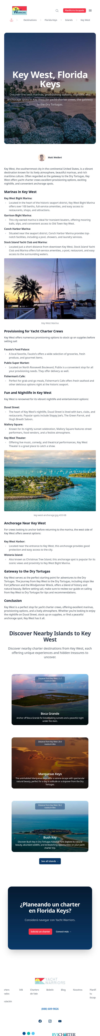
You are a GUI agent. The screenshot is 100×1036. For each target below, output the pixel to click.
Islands (69, 20)
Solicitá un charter (40, 931)
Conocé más (63, 931)
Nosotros (77, 989)
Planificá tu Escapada (74, 10)
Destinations (30, 20)
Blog (63, 989)
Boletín (50, 989)
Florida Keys (51, 20)
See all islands (50, 861)
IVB (21, 989)
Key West (85, 20)
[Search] (58, 10)
